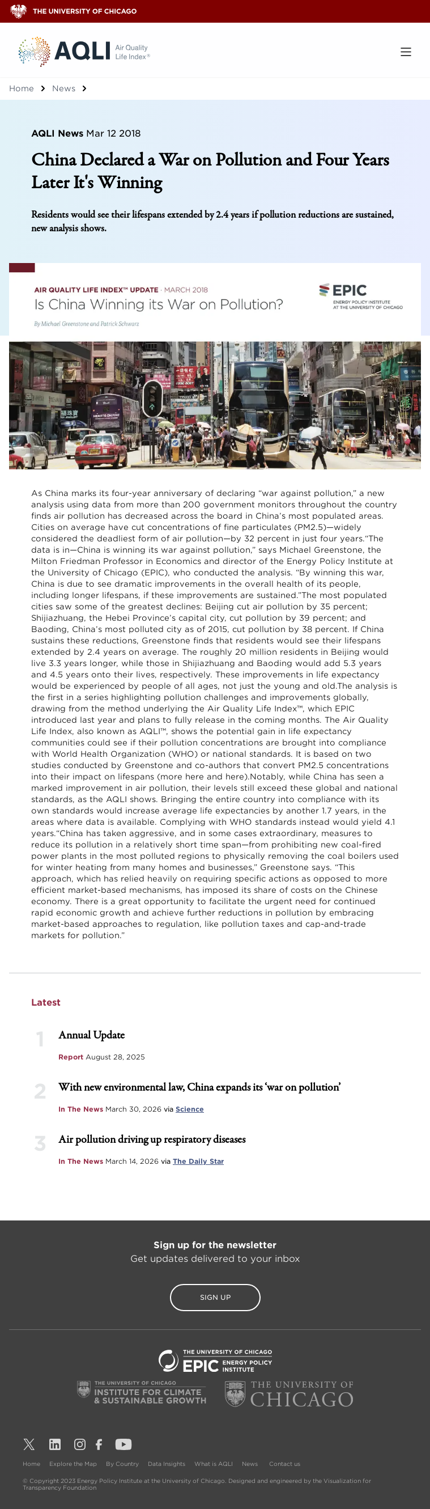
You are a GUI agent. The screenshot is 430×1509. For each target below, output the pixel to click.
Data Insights (166, 1463)
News (63, 88)
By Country (122, 1463)
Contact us (284, 1463)
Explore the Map (73, 1463)
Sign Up (215, 1297)
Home (21, 88)
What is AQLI (213, 1463)
